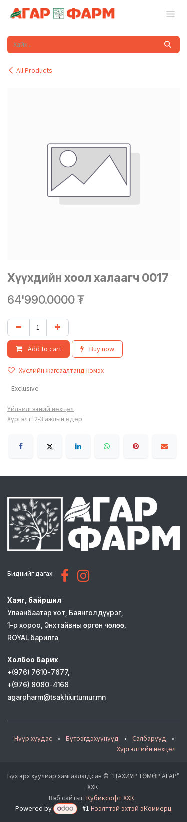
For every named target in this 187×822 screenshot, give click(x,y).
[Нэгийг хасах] (18, 327)
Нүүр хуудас (33, 738)
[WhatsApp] (107, 446)
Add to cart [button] (38, 348)
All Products (29, 70)
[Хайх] (168, 44)
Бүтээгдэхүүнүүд (92, 738)
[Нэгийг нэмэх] (57, 327)
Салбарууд (149, 738)
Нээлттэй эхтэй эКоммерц (131, 808)
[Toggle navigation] (170, 13)
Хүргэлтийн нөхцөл (146, 748)
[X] (50, 446)
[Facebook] (21, 446)
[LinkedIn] (78, 446)
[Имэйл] (164, 446)
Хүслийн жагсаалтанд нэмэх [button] (56, 370)
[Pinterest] (136, 446)
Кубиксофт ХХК (110, 797)
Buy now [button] (97, 348)
